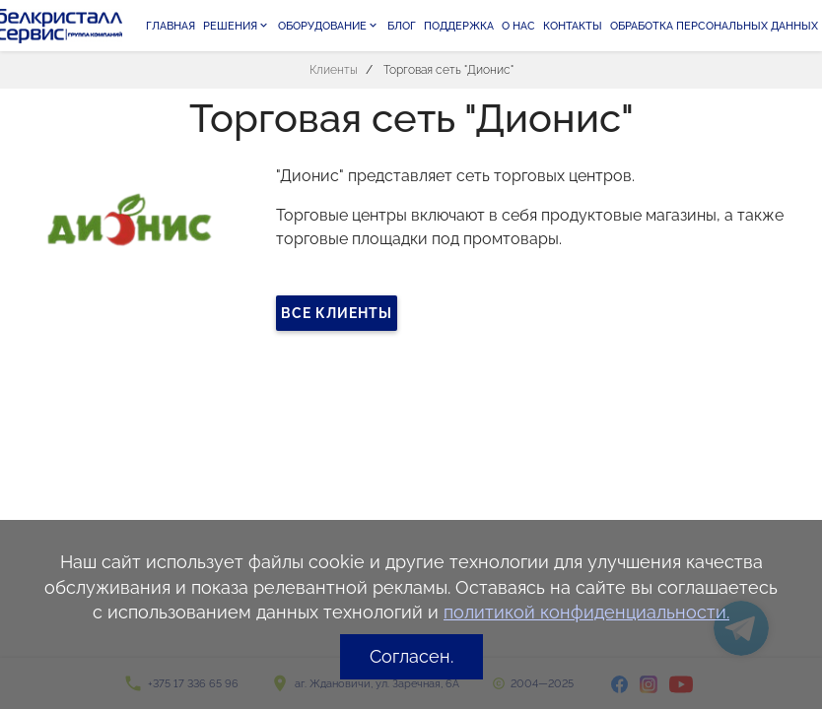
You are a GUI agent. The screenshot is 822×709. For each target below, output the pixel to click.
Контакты (572, 25)
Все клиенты (336, 313)
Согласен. (411, 656)
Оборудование (328, 25)
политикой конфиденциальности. (586, 612)
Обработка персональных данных (714, 25)
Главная (170, 25)
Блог (401, 25)
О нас (518, 25)
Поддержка (459, 25)
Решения (236, 25)
